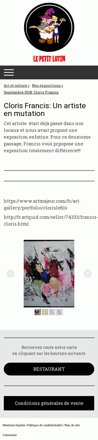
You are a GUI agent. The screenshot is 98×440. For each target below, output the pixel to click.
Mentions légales (14, 425)
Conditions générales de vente (49, 403)
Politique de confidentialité (44, 425)
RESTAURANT (49, 369)
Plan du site (72, 425)
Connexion (10, 435)
